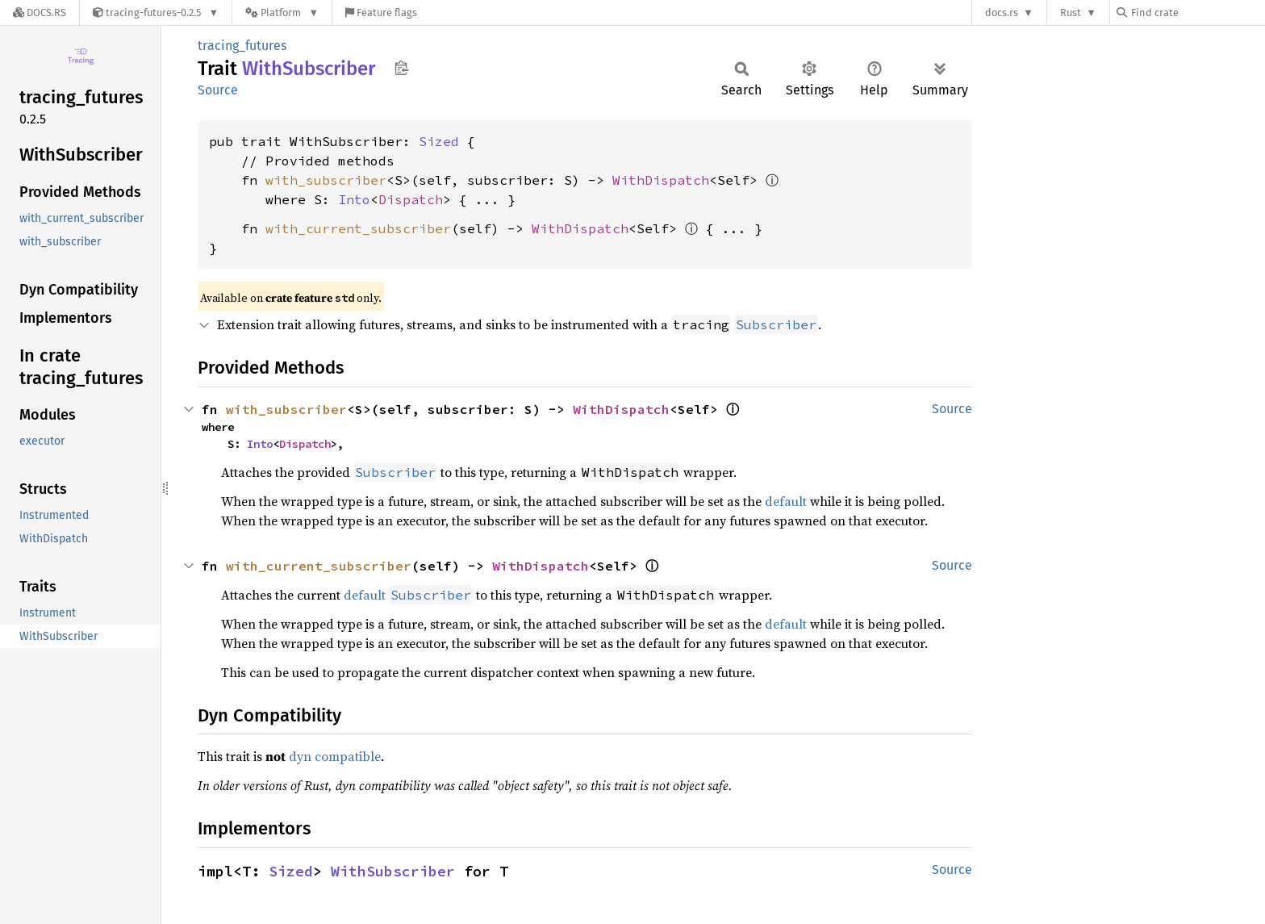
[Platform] (282, 12)
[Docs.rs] (39, 12)
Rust (1070, 12)
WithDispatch (660, 180)
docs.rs (1001, 12)
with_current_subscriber (358, 228)
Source (218, 90)
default (786, 501)
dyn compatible (335, 756)
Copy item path (401, 68)
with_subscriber (325, 180)
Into (354, 199)
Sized (439, 141)
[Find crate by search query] (1197, 12)
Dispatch (410, 199)
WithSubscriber (393, 871)
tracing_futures (242, 45)
